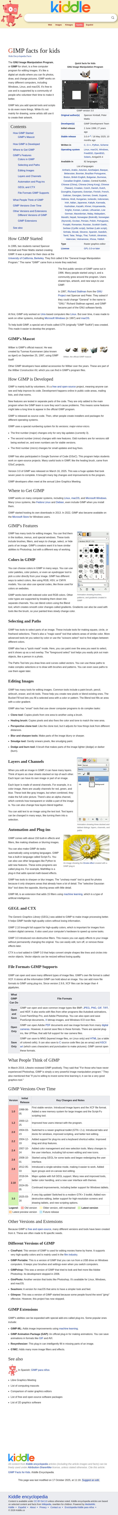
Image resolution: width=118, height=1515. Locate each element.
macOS (94, 149)
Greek (95, 195)
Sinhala (67, 232)
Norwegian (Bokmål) (87, 217)
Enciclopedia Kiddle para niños (79, 1507)
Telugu (79, 235)
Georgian (76, 195)
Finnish (96, 192)
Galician (67, 195)
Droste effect (88, 863)
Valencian (71, 239)
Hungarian (81, 199)
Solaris (87, 157)
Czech (87, 188)
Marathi (65, 217)
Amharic (66, 170)
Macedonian (80, 213)
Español (89, 25)
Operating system (70, 149)
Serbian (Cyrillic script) (74, 228)
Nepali (73, 217)
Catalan (86, 181)
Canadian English (72, 181)
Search (112, 17)
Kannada (100, 202)
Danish (94, 188)
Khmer (88, 206)
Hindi (72, 199)
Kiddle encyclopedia (37, 1464)
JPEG (86, 1008)
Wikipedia (46, 1504)
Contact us (56, 1507)
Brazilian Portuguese (95, 173)
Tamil (66, 235)
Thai (85, 235)
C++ (89, 145)
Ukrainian (101, 235)
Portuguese (102, 221)
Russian (87, 224)
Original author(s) (70, 115)
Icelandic (92, 199)
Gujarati (103, 195)
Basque (104, 170)
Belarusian (69, 173)
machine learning (73, 894)
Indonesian (103, 199)
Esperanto (77, 192)
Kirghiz (68, 210)
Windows (103, 149)
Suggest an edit (90, 1480)
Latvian (84, 210)
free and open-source (64, 386)
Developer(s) (67, 123)
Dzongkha (66, 192)
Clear (106, 17)
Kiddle (11, 1507)
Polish (93, 221)
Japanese (82, 202)
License (65, 248)
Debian (60, 502)
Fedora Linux (43, 502)
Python (95, 145)
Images (58, 25)
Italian (73, 202)
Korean (76, 210)
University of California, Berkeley (26, 258)
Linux (86, 149)
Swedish (102, 232)
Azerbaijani (93, 170)
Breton (67, 177)
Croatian (78, 188)
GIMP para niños (40, 1370)
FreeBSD (88, 153)
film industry (70, 1254)
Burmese (101, 177)
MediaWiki (90, 1504)
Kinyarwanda (98, 206)
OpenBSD (99, 153)
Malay (90, 213)
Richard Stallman (77, 291)
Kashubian (70, 206)
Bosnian (80, 173)
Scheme (104, 145)
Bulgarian (91, 177)
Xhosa (93, 239)
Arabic (74, 170)
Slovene (84, 232)
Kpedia (79, 25)
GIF (100, 1008)
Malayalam (99, 213)
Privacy (43, 1507)
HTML (93, 1038)
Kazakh (80, 206)
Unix (43, 314)
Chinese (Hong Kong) (89, 184)
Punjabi (66, 224)
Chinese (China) (69, 184)
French (105, 192)
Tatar (72, 235)
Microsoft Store (20, 517)
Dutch (102, 188)
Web (50, 25)
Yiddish (100, 239)
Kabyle (91, 202)
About (33, 1507)
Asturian (83, 170)
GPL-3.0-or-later (92, 248)
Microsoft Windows (55, 318)
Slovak (75, 232)
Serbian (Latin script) (96, 228)
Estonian (88, 192)
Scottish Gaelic (99, 224)
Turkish (92, 235)
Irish (67, 202)
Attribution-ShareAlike (40, 1467)
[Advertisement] (59, 36)
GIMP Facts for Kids (19, 1472)
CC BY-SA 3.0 (40, 1501)
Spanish (93, 232)
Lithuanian (95, 210)
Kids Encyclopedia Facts (20, 56)
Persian (84, 221)
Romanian (77, 224)
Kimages (69, 25)
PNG (93, 1008)
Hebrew (65, 199)
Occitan (76, 221)
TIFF (105, 1008)
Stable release (68, 136)
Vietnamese (82, 239)
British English (78, 177)
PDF (47, 1025)
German (86, 195)
